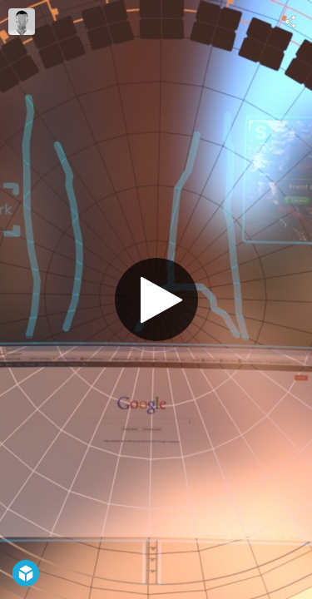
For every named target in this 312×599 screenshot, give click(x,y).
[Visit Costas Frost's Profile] (21, 21)
